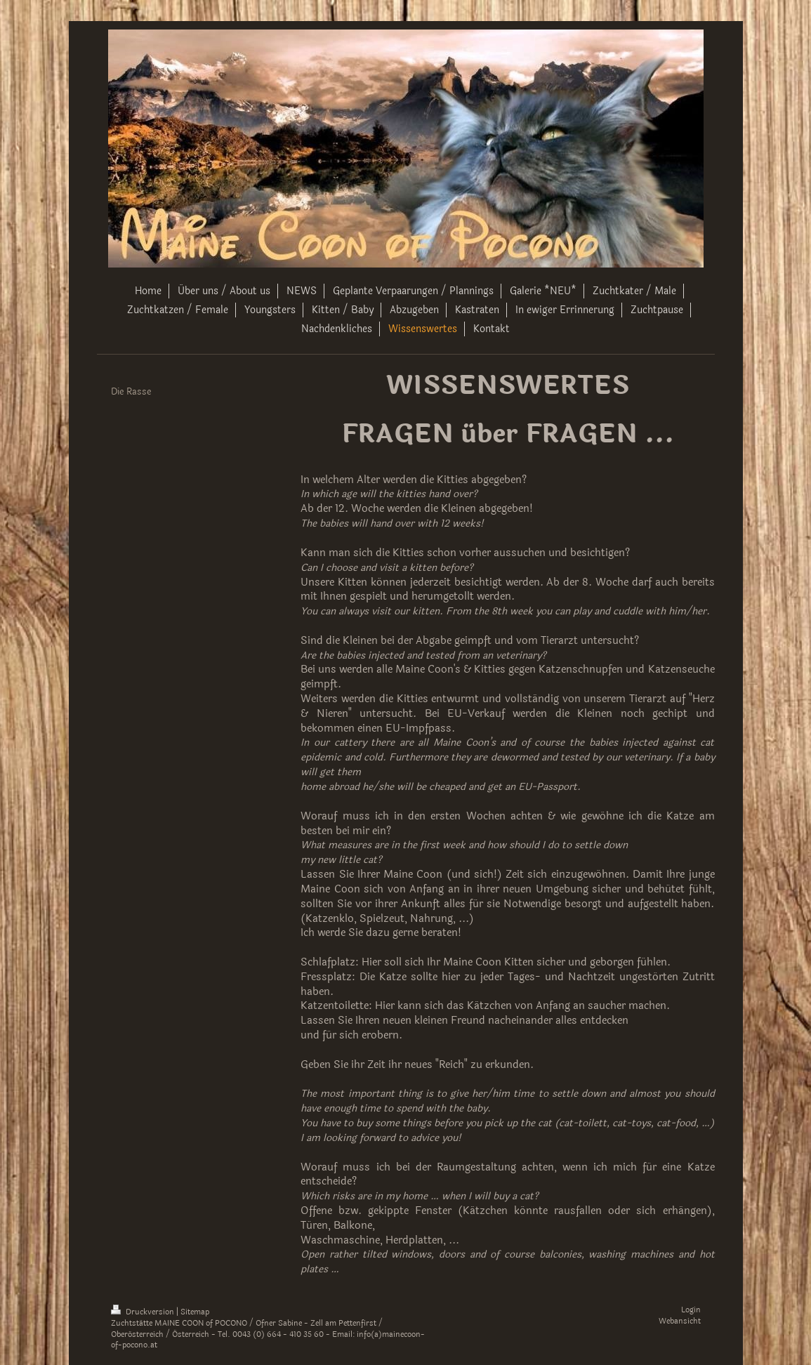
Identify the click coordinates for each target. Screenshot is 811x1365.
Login (691, 1310)
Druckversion (143, 1312)
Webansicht (680, 1321)
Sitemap (194, 1312)
